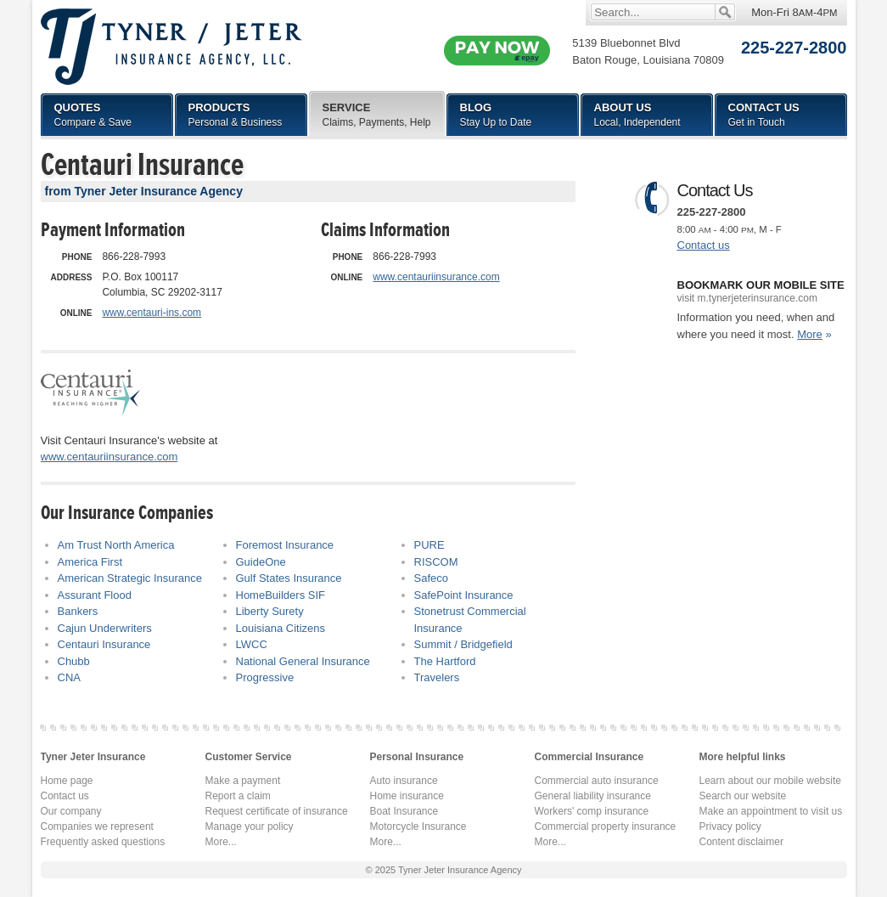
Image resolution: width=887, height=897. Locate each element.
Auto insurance (404, 781)
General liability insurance (593, 796)
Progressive (265, 677)
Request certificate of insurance (276, 811)
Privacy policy (730, 826)
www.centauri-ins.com (151, 313)
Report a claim (238, 796)
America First (90, 562)
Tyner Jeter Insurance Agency (460, 870)
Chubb (74, 661)
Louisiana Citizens (281, 628)
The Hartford (445, 661)
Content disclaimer (741, 842)
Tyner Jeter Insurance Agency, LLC (171, 46)
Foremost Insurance (285, 545)
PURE (429, 545)
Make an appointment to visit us (771, 811)
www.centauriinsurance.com (436, 277)
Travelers (437, 677)
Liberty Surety (270, 611)
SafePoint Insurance (464, 595)
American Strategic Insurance (130, 578)
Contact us (703, 245)
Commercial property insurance (605, 826)
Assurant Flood (95, 595)
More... (221, 842)
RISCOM (436, 562)
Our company (71, 811)
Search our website (743, 796)
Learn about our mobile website (770, 781)
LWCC (251, 644)
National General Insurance (303, 661)
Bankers (78, 611)
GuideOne (261, 562)
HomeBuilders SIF (280, 595)
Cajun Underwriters (105, 628)
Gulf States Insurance (289, 578)
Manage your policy (249, 826)
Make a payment (243, 781)
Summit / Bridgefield (463, 644)
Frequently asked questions (103, 842)
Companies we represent (97, 826)
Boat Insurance (404, 811)
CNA (69, 677)
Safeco (431, 578)
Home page (67, 781)
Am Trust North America (116, 545)
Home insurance (407, 796)
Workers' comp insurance (592, 811)
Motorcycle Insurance (418, 826)
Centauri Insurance (104, 644)
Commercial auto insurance (597, 781)
